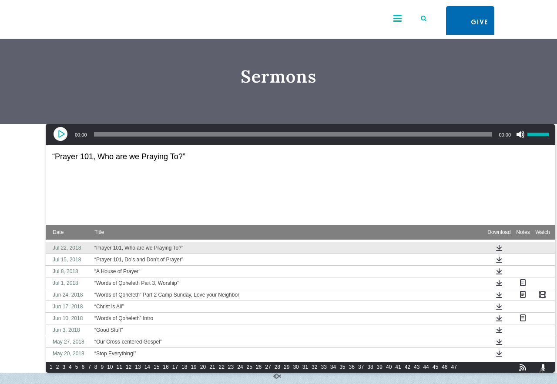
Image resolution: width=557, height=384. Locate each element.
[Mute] (520, 134)
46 (444, 367)
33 (323, 367)
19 (193, 367)
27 (268, 367)
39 (380, 367)
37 (361, 367)
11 (119, 367)
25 (249, 367)
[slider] (293, 134)
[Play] (61, 134)
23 (231, 367)
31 (305, 367)
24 (240, 367)
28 (277, 367)
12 (128, 367)
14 (147, 367)
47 (453, 367)
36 (352, 367)
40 (389, 367)
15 (156, 367)
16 (165, 367)
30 (296, 367)
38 (370, 367)
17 (175, 367)
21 (212, 367)
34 (333, 367)
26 (259, 367)
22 (222, 367)
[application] (300, 134)
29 (286, 367)
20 (203, 367)
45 (435, 367)
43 (416, 367)
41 (398, 367)
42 (407, 367)
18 (184, 367)
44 (426, 367)
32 (314, 367)
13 (138, 367)
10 (110, 367)
